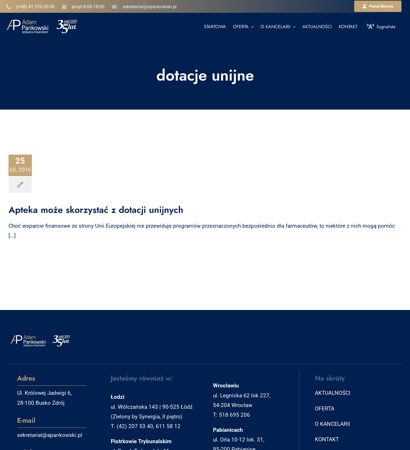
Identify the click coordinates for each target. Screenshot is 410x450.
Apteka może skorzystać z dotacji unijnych (96, 209)
